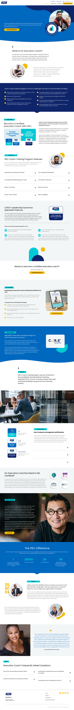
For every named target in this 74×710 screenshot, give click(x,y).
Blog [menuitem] (63, 1)
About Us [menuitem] (59, 3)
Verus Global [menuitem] (53, 1)
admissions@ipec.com (10, 700)
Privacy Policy (58, 707)
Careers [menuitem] (47, 695)
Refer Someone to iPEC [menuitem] (50, 699)
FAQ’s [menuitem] (47, 693)
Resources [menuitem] (54, 3)
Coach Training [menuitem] (46, 3)
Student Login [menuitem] (58, 1)
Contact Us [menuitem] (68, 1)
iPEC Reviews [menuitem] (48, 697)
